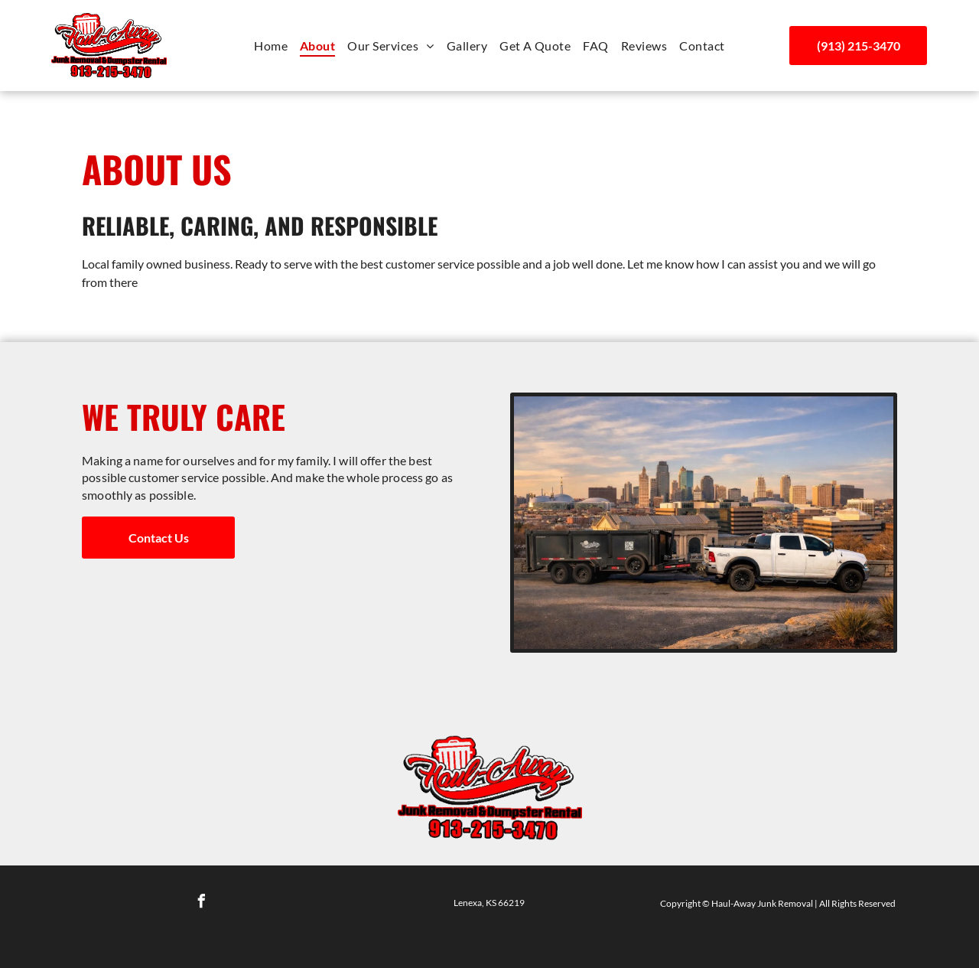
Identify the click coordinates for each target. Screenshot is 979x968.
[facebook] (201, 903)
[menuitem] (271, 45)
